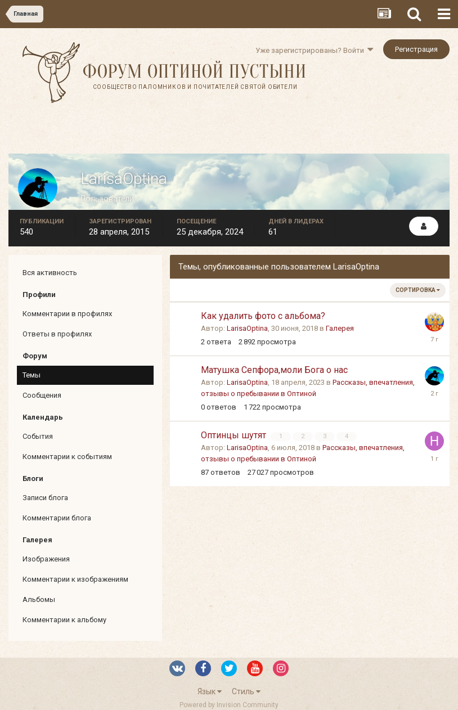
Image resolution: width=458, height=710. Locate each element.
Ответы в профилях (57, 334)
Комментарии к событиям (67, 456)
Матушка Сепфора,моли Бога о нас (274, 370)
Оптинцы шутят (234, 435)
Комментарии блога (57, 518)
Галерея (340, 328)
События (38, 436)
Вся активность (50, 272)
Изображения (46, 559)
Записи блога (45, 497)
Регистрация (416, 49)
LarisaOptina (247, 328)
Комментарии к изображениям (75, 579)
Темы (32, 375)
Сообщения (42, 395)
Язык (209, 691)
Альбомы (39, 599)
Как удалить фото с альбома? (263, 316)
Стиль (246, 691)
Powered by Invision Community (229, 705)
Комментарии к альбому (64, 619)
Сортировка (418, 290)
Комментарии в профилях (67, 313)
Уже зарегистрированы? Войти (314, 50)
